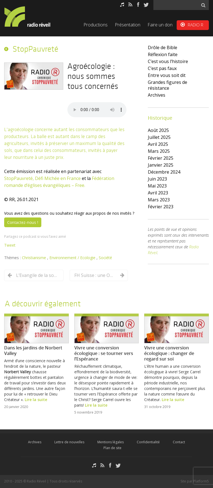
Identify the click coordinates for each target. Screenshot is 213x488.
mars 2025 (159, 151)
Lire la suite (36, 399)
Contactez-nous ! (22, 222)
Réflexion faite (163, 54)
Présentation (127, 25)
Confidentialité (148, 442)
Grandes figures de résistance (167, 85)
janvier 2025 (160, 165)
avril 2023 (158, 193)
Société (105, 257)
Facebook (138, 4)
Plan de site (112, 448)
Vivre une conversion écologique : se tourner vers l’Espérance (103, 353)
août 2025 (158, 130)
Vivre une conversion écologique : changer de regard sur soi (169, 353)
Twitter (146, 4)
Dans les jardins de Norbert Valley (33, 350)
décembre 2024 (164, 172)
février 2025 (160, 158)
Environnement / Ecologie (73, 257)
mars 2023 (159, 200)
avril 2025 (158, 144)
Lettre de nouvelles (69, 442)
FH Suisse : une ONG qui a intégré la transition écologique (95, 275)
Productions (95, 25)
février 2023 (160, 207)
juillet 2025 (159, 137)
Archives (156, 95)
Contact (179, 442)
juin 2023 (157, 179)
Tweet (10, 245)
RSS (130, 4)
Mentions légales (110, 442)
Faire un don (160, 25)
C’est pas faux (162, 68)
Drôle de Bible (162, 47)
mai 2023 (157, 186)
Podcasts (122, 4)
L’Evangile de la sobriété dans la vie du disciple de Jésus (37, 275)
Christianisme (34, 257)
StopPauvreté (35, 49)
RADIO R (195, 24)
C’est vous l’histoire (168, 61)
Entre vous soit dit (167, 75)
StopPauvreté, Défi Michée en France (42, 178)
